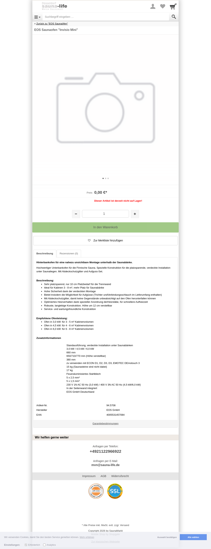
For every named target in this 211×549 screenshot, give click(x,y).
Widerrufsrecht (120, 476)
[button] (105, 240)
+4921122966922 (105, 451)
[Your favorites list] (162, 6)
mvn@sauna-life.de (105, 465)
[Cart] (173, 6)
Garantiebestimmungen (105, 423)
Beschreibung (44, 253)
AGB (103, 476)
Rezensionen (69, 253)
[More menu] (152, 6)
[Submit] (174, 16)
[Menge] (105, 213)
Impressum (88, 476)
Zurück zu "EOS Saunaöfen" (52, 23)
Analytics (51, 545)
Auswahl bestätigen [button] (167, 537)
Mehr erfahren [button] (87, 537)
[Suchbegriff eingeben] (106, 16)
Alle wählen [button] (193, 537)
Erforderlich (34, 545)
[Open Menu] (37, 16)
